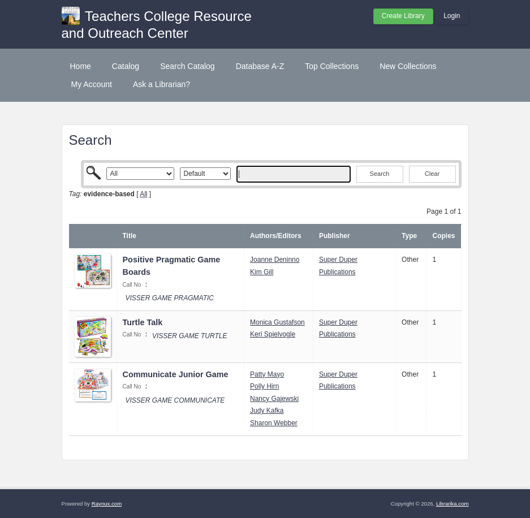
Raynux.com (107, 503)
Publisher (334, 236)
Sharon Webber (274, 423)
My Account (91, 84)
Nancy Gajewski (274, 399)
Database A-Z (260, 66)
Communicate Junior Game (176, 374)
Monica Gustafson (277, 322)
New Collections (408, 66)
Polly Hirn (264, 386)
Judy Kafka (266, 411)
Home (80, 66)
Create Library (403, 16)
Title (129, 236)
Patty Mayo (267, 374)
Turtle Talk (143, 322)
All (143, 194)
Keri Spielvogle (272, 334)
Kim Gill (261, 272)
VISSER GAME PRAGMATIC (170, 298)
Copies (443, 236)
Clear (432, 173)
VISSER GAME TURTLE (189, 336)
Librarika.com (452, 503)
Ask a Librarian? (161, 84)
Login (451, 16)
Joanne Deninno (274, 260)
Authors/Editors (275, 236)
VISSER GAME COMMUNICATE (175, 400)
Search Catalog (187, 66)
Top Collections (332, 66)
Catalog (125, 66)
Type (409, 236)
